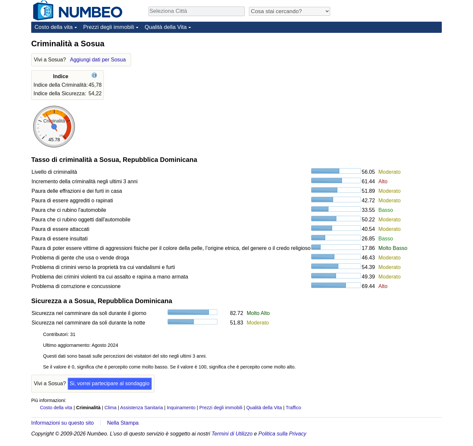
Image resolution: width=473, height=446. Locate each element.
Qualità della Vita (166, 27)
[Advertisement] (392, 79)
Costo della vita (53, 27)
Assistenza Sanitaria (141, 407)
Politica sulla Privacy (282, 433)
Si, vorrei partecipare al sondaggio (109, 383)
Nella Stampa (123, 423)
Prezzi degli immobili (108, 27)
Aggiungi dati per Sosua (98, 59)
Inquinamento (181, 407)
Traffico (293, 407)
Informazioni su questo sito (62, 423)
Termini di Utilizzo (232, 433)
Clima (110, 407)
